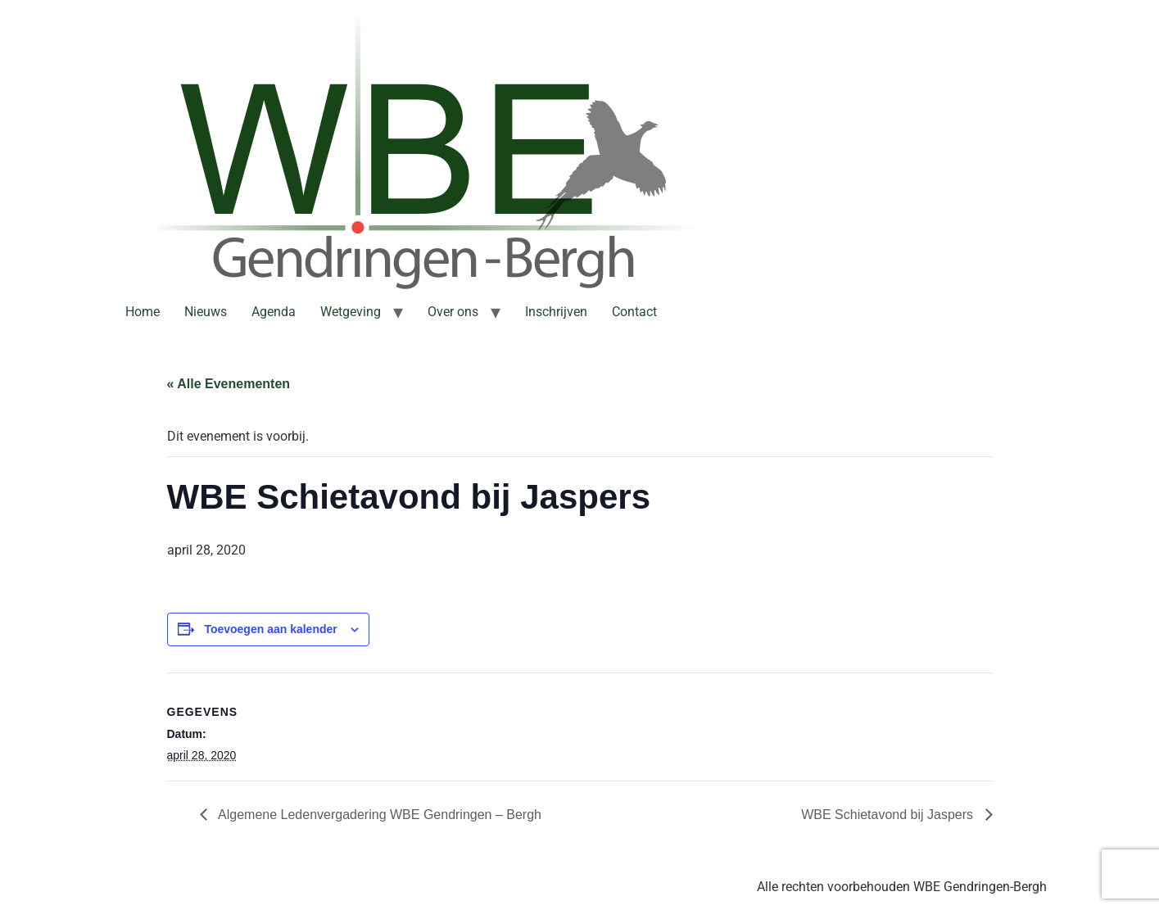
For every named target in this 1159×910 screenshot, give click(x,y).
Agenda (273, 311)
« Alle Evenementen (229, 384)
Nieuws (205, 311)
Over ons (453, 311)
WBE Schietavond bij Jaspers (888, 815)
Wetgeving (350, 311)
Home (142, 311)
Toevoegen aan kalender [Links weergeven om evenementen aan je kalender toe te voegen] (270, 629)
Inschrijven (556, 311)
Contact (634, 311)
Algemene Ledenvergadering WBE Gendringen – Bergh (378, 815)
